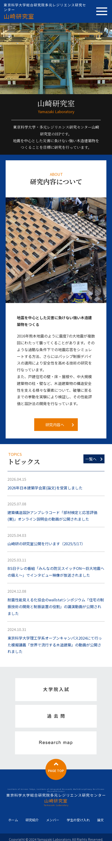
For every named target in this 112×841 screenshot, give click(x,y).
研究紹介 (32, 820)
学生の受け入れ (78, 820)
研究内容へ (59, 424)
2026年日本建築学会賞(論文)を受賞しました (44, 488)
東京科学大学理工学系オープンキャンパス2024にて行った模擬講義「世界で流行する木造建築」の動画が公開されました (54, 644)
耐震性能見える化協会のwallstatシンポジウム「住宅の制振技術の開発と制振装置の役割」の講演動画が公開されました (55, 606)
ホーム (13, 820)
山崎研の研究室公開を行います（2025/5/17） (46, 543)
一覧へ (94, 459)
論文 (100, 820)
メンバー (52, 820)
